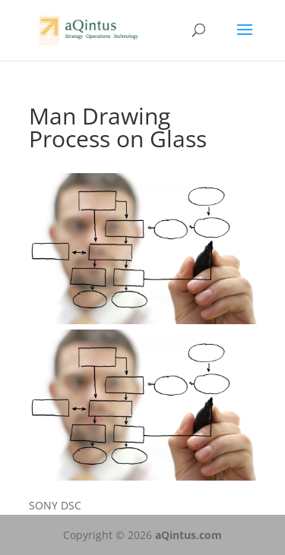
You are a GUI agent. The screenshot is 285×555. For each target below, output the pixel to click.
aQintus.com (188, 535)
